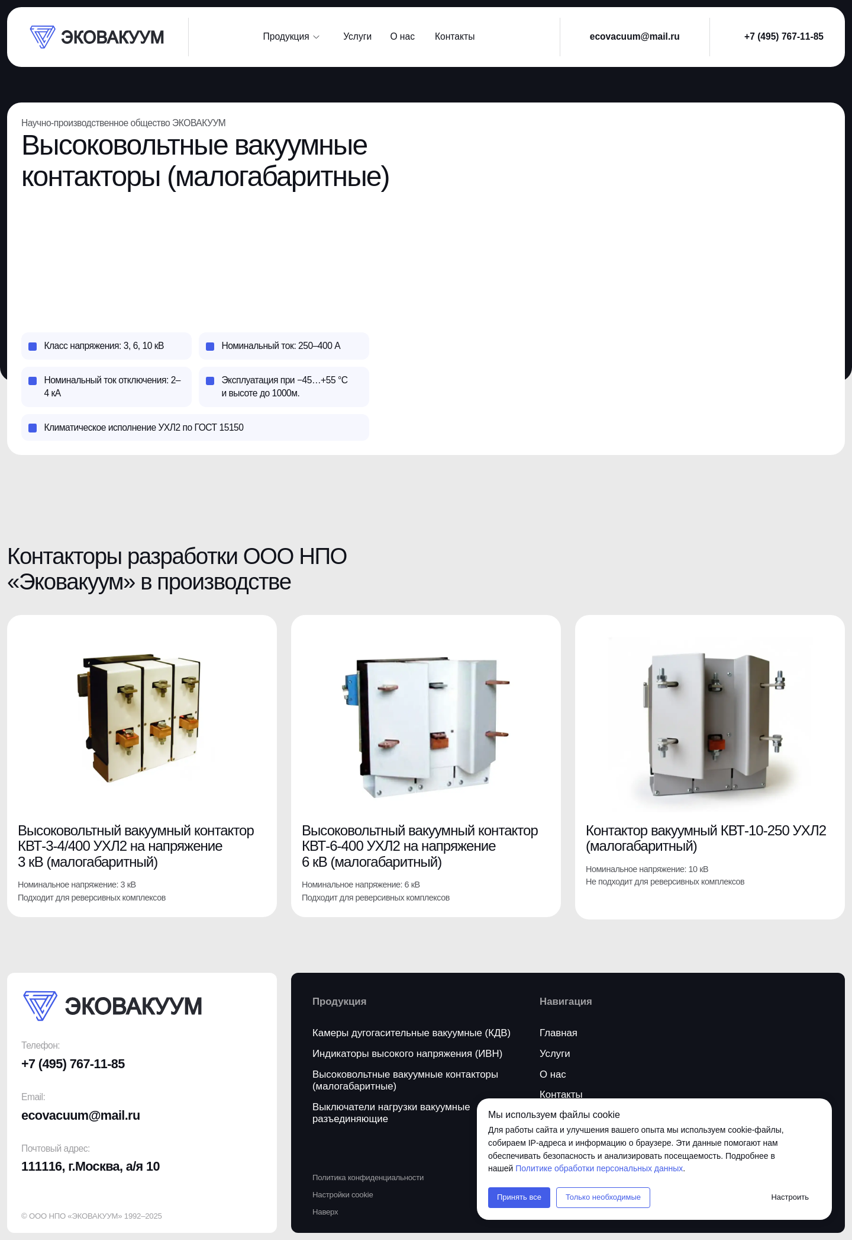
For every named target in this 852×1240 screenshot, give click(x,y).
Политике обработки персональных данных (599, 1168)
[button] (458, 37)
